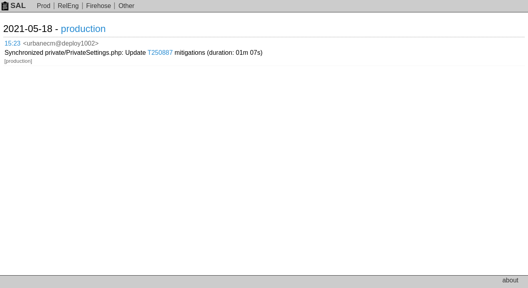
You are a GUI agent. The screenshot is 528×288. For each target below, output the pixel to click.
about (510, 280)
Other (126, 5)
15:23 (20, 42)
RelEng (68, 5)
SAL (14, 5)
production (92, 28)
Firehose (98, 5)
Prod (43, 5)
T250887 (251, 41)
